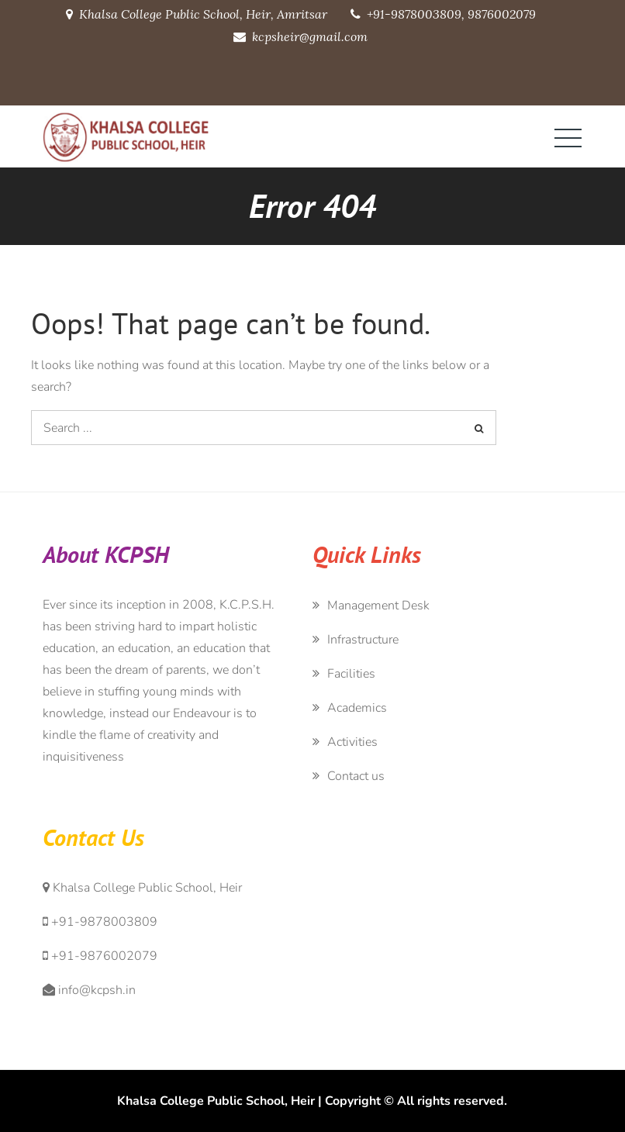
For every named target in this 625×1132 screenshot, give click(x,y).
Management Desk (378, 605)
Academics (357, 707)
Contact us (356, 776)
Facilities (351, 673)
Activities (352, 742)
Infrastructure (363, 639)
